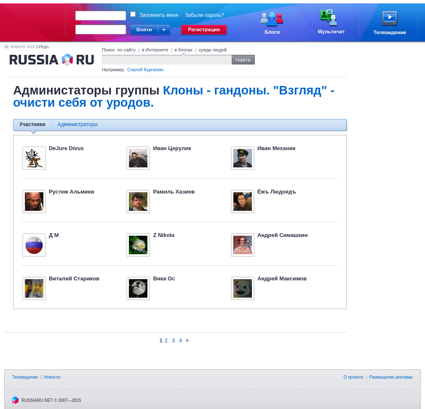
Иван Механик (276, 148)
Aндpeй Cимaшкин (282, 235)
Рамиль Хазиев (174, 191)
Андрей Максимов (282, 278)
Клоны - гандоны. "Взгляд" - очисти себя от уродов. (173, 96)
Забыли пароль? (204, 15)
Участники (32, 124)
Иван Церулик (172, 148)
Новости (52, 377)
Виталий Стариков (74, 278)
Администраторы (78, 124)
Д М (54, 235)
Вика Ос (164, 278)
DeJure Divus (66, 148)
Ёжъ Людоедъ (276, 191)
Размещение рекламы (391, 377)
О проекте (354, 377)
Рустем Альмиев (71, 191)
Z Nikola (163, 235)
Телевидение (25, 377)
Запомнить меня (159, 15)
